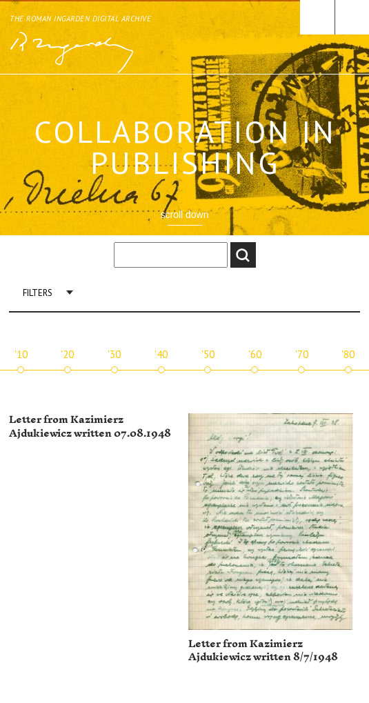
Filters (37, 293)
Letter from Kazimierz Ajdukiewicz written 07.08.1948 (90, 427)
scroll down (184, 214)
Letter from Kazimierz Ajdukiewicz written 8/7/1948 (263, 651)
